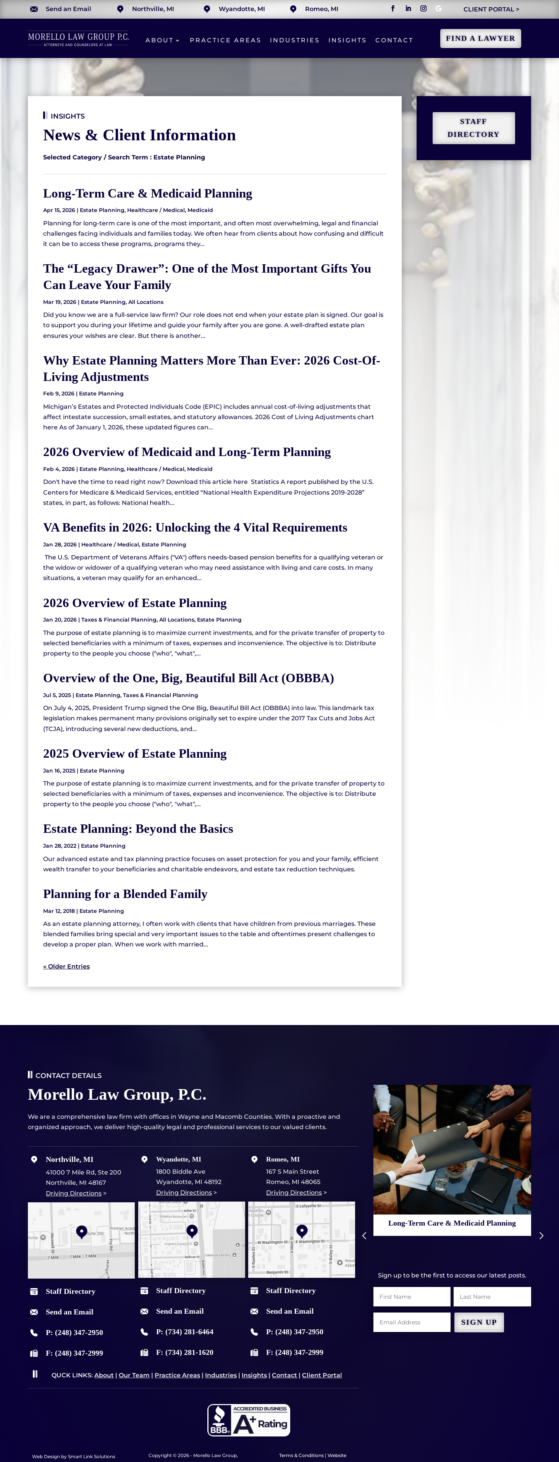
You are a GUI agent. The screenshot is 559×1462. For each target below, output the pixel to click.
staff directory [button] (474, 128)
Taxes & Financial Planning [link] (119, 619)
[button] (393, 8)
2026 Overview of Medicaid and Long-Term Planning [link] (187, 452)
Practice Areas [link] (226, 40)
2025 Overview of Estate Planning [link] (135, 753)
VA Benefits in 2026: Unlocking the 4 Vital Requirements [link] (195, 527)
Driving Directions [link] (74, 1193)
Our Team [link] (134, 1375)
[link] (78, 44)
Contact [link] (394, 40)
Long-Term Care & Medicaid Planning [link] (147, 193)
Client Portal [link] (322, 1375)
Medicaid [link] (200, 210)
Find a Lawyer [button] (480, 38)
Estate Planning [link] (102, 210)
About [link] (159, 40)
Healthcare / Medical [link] (156, 210)
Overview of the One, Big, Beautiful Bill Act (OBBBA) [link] (188, 678)
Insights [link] (347, 40)
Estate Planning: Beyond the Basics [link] (138, 828)
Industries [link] (295, 40)
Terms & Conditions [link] (301, 1455)
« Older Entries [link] (66, 966)
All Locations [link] (145, 302)
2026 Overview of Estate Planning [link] (135, 603)
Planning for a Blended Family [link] (125, 894)
